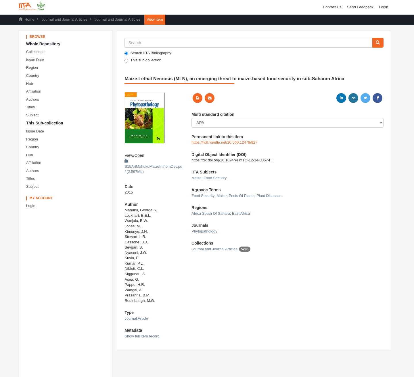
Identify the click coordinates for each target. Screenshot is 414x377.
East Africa (241, 213)
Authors (32, 99)
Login (30, 206)
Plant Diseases (268, 196)
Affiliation (33, 91)
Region (32, 67)
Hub (29, 83)
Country (32, 75)
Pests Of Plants (241, 196)
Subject (32, 115)
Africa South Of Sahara (210, 213)
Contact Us (332, 7)
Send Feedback (360, 7)
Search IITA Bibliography (147, 53)
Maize (196, 178)
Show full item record (141, 336)
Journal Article (136, 318)
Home (29, 19)
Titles (30, 107)
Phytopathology (204, 231)
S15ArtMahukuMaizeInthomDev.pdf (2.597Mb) (153, 166)
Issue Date (35, 60)
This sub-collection (142, 60)
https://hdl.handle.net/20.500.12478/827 (224, 142)
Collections (35, 52)
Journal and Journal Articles (64, 19)
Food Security (215, 178)
